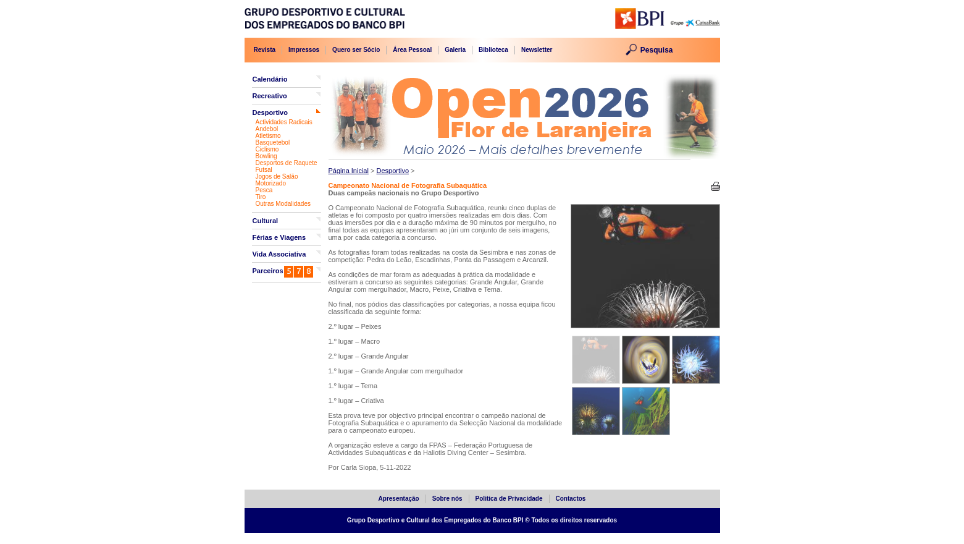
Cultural (266, 220)
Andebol (267, 128)
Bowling (266, 156)
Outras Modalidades (283, 203)
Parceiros (268, 270)
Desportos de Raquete (286, 162)
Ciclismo (267, 149)
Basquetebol (273, 142)
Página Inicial (349, 170)
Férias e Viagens (279, 237)
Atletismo (268, 135)
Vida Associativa (279, 254)
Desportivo (270, 112)
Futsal (264, 169)
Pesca (264, 190)
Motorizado (271, 183)
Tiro (261, 196)
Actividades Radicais (284, 122)
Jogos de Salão (277, 176)
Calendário (270, 79)
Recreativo (270, 96)
